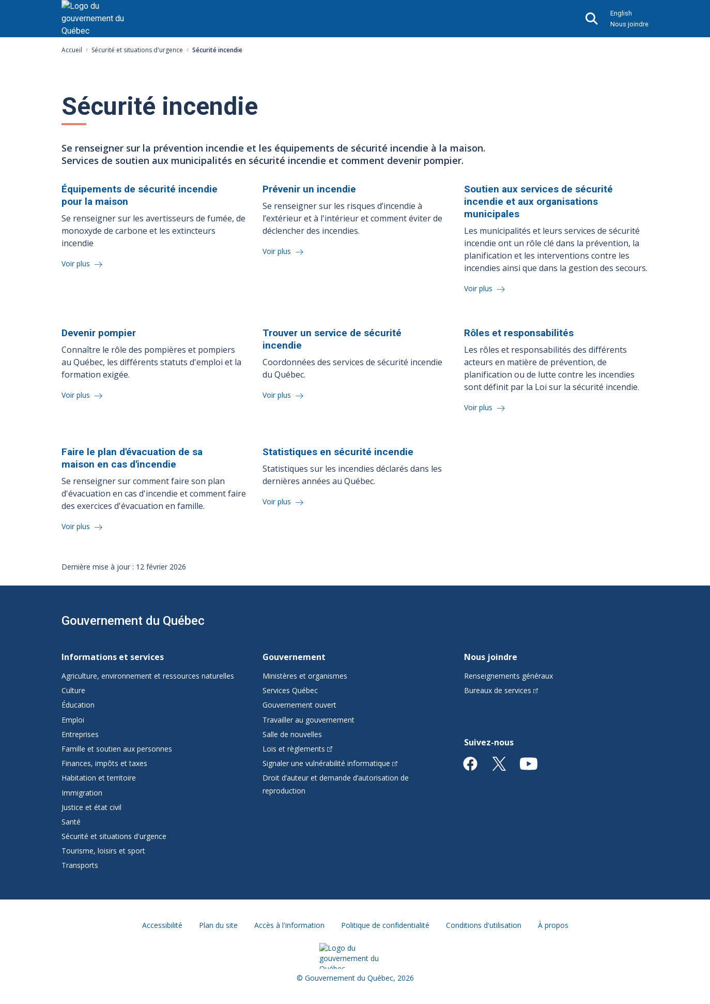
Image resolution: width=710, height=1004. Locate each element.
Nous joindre (629, 24)
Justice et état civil (91, 807)
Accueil (71, 50)
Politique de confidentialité (385, 925)
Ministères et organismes (305, 676)
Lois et (297, 749)
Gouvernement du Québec (133, 621)
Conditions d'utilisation (483, 925)
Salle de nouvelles (292, 734)
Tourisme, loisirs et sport (103, 851)
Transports (79, 865)
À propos (553, 925)
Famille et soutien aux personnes (116, 749)
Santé (71, 822)
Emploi (72, 720)
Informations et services (112, 657)
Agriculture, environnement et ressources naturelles (147, 676)
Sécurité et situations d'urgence (137, 50)
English (621, 13)
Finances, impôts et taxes (104, 763)
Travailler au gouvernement (308, 720)
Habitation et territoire (98, 778)
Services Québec (290, 690)
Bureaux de (501, 690)
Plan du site (218, 925)
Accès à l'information (289, 925)
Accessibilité (162, 925)
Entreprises (80, 734)
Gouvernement (294, 657)
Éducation (78, 705)
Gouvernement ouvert (299, 705)
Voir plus (76, 263)
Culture (73, 690)
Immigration (81, 793)
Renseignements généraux (508, 676)
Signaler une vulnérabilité (330, 763)
